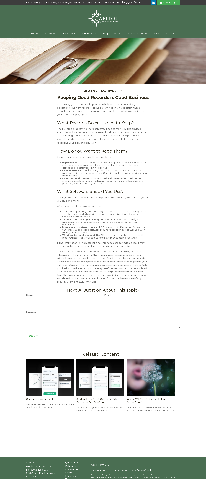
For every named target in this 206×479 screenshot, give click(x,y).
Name (29, 295)
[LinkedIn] (153, 2)
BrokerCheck (144, 470)
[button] (34, 33)
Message (31, 312)
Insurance (71, 476)
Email (107, 295)
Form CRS (103, 464)
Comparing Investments (40, 399)
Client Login (168, 2)
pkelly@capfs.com (129, 2)
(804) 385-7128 (104, 2)
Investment (72, 469)
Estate (69, 472)
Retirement (72, 466)
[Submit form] (33, 336)
